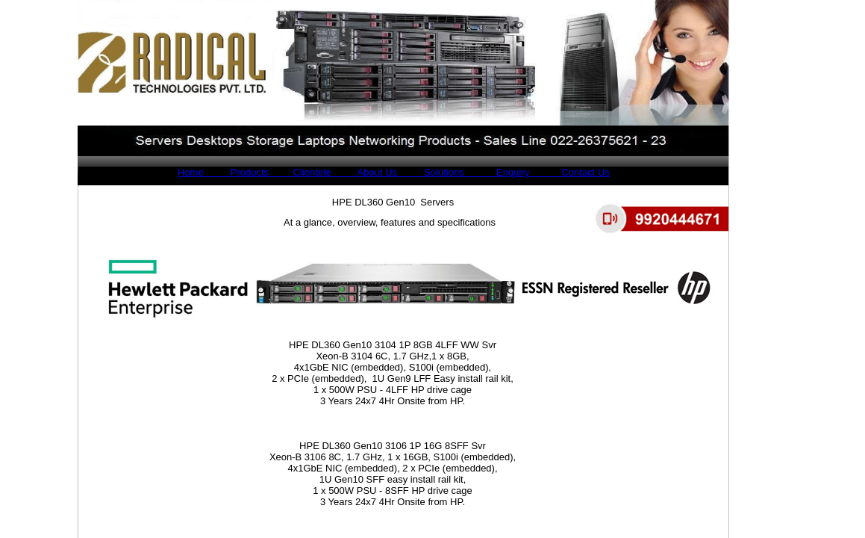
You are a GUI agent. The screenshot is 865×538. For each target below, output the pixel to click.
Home (191, 172)
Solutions (430, 172)
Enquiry (498, 172)
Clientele (300, 172)
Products (236, 172)
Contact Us (571, 172)
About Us (364, 172)
